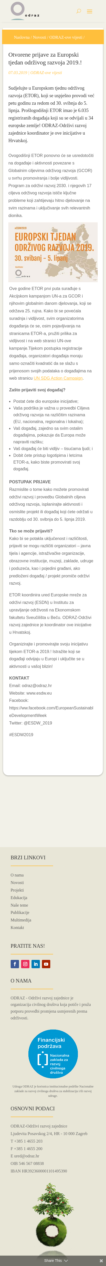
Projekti (17, 890)
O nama (17, 875)
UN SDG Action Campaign (58, 378)
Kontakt (17, 927)
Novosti (39, 37)
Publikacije (20, 912)
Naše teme (19, 905)
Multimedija (21, 920)
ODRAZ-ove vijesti (66, 37)
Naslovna (22, 37)
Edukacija (19, 897)
